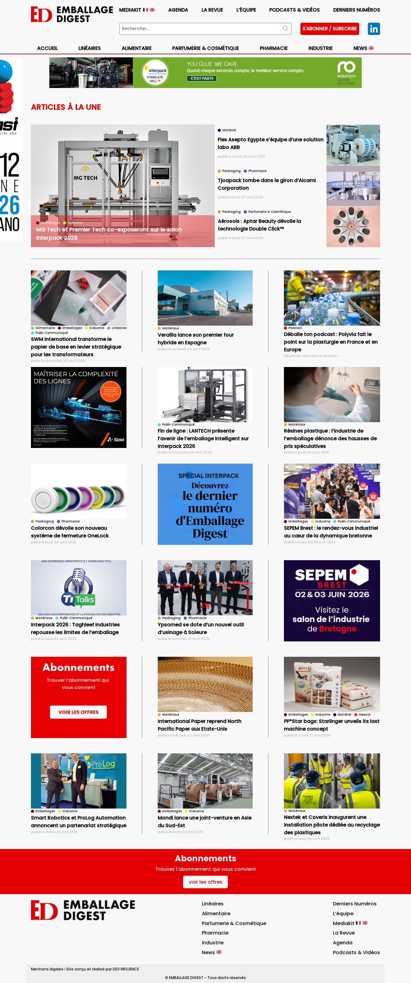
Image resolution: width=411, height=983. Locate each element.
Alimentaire (137, 48)
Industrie (320, 48)
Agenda (178, 9)
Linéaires (89, 48)
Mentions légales (47, 969)
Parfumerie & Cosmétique (205, 48)
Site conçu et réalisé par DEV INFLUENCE (102, 969)
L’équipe (246, 9)
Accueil (47, 48)
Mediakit (136, 9)
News (363, 48)
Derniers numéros (356, 9)
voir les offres (205, 881)
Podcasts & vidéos (294, 9)
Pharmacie (274, 48)
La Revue (212, 9)
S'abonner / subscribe (330, 28)
